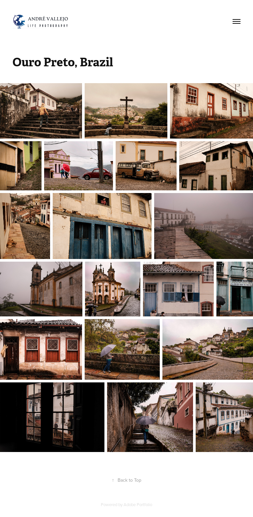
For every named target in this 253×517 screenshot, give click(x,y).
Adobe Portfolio (138, 504)
